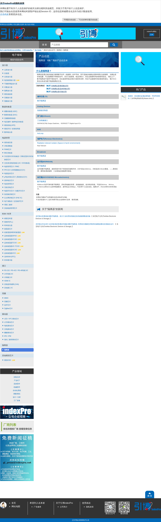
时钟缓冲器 (8, 260)
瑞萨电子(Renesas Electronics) (49, 139)
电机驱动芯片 (9, 326)
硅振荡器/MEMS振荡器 (14, 232)
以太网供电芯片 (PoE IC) (13, 198)
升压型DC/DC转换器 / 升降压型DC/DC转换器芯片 (19, 158)
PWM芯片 (7, 149)
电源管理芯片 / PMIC (11, 166)
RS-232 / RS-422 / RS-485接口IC (16, 270)
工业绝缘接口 (42, 120)
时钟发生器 (8, 225)
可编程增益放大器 (10, 84)
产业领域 (17, 371)
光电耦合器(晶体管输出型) (60, 89)
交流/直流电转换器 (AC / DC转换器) (17, 163)
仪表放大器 (8, 77)
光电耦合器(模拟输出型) (59, 86)
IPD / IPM (7, 336)
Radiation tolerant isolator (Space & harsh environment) (58, 143)
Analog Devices (43, 106)
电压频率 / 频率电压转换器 (13, 122)
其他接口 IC (8, 288)
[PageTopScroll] (149, 494)
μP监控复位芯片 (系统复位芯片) (15, 177)
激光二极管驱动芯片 (11, 340)
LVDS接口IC (8, 274)
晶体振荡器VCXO (12, 239)
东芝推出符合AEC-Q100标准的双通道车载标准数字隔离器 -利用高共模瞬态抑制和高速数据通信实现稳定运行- (75, 224)
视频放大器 (8, 101)
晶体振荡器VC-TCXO (13, 246)
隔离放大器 (8, 91)
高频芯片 (7, 301)
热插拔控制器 (42, 110)
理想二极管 (8, 205)
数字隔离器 (41, 101)
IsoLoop (40, 133)
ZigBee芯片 (8, 308)
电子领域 (17, 55)
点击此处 (4, 14)
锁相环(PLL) (8, 222)
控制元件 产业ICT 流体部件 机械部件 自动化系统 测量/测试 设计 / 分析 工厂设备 (17, 388)
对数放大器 (8, 87)
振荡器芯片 (8, 229)
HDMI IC (7, 281)
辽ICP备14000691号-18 (80, 520)
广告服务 (37, 507)
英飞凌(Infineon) (43, 116)
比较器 (6, 73)
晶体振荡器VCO (12, 253)
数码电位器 (8, 132)
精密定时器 (8, 218)
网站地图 (16, 506)
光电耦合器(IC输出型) (59, 92)
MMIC (6, 298)
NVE (39, 129)
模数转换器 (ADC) (10, 111)
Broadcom (41, 152)
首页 (14, 503)
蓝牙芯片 (7, 305)
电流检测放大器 (11, 80)
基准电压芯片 (9, 180)
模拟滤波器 (8, 94)
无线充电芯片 (9, 187)
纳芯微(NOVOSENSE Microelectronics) (53, 177)
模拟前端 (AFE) (9, 125)
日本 (151, 34)
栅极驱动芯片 (9, 333)
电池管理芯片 (9, 184)
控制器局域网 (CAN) (11, 284)
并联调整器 (8, 146)
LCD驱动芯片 (9, 322)
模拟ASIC (9, 360)
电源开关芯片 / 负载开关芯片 (14, 191)
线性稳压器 (8, 142)
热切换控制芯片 (10, 194)
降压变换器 (8, 153)
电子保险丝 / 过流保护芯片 (13, 201)
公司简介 (63, 507)
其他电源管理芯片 (10, 208)
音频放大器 (8, 98)
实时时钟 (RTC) (10, 257)
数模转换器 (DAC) (10, 115)
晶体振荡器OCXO (12, 250)
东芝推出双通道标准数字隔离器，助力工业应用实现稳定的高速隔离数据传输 (63, 216)
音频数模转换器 (10, 118)
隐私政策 (90, 507)
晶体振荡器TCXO (12, 243)
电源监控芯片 (9, 173)
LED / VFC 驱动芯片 (11, 319)
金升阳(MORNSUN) (45, 162)
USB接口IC (8, 277)
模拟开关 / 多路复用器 (12, 129)
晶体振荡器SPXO (12, 236)
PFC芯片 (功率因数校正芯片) (14, 170)
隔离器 (6, 350)
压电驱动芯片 (9, 329)
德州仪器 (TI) (42, 96)
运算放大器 (8, 70)
